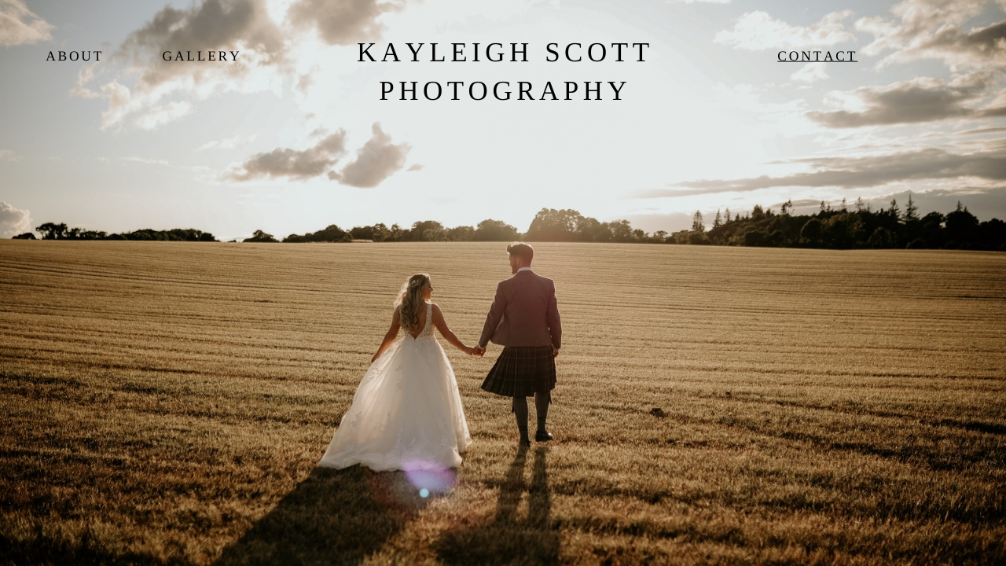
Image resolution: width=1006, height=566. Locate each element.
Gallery (202, 56)
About (75, 56)
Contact (817, 56)
